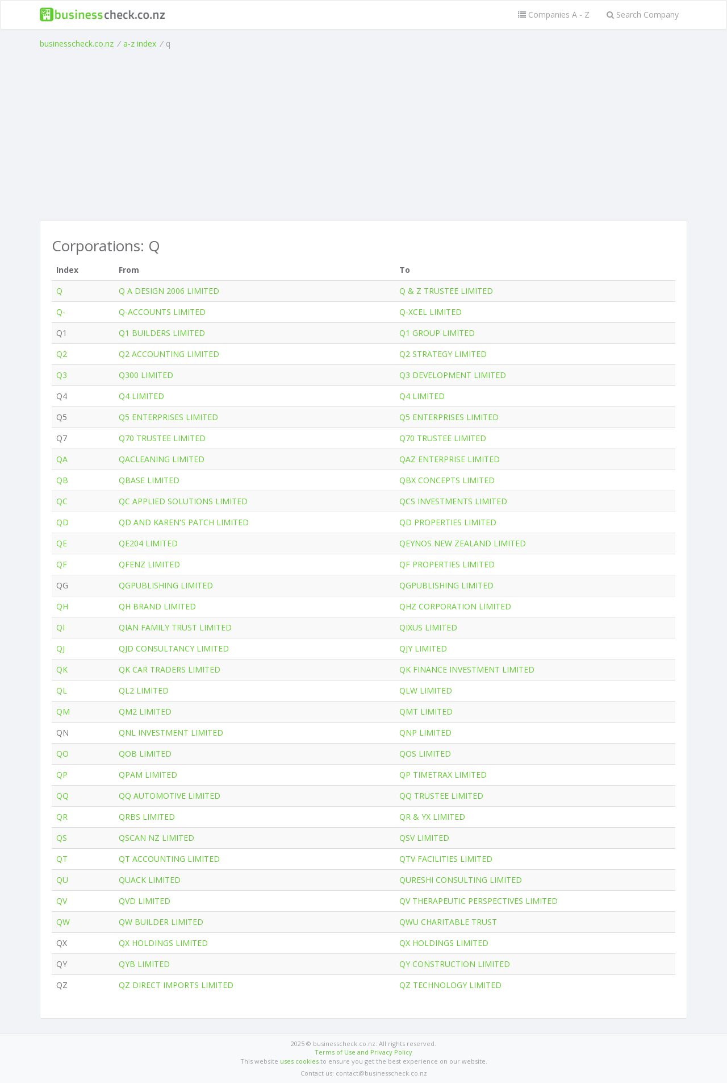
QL (61, 690)
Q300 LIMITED (146, 375)
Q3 (61, 375)
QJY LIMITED (423, 648)
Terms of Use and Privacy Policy (363, 1052)
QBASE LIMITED (149, 480)
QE (61, 543)
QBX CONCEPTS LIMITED (447, 480)
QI (60, 627)
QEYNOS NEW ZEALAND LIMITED (462, 543)
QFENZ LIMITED (149, 564)
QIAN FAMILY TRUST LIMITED (175, 627)
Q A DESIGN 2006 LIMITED (169, 290)
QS (61, 837)
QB (62, 480)
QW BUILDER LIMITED (161, 921)
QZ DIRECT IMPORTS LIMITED (176, 985)
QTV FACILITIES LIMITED (445, 858)
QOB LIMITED (145, 753)
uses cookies (299, 1061)
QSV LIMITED (424, 837)
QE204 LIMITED (148, 543)
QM (63, 711)
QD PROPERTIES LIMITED (447, 522)
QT (62, 858)
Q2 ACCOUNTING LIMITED (169, 353)
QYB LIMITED (144, 963)
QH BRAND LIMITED (157, 606)
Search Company (643, 14)
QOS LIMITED (425, 753)
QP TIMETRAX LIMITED (443, 774)
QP (62, 774)
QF (61, 564)
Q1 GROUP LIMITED (437, 332)
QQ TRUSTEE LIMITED (441, 795)
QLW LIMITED (425, 690)
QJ (60, 648)
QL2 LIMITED (144, 690)
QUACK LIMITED (150, 879)
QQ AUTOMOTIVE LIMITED (169, 795)
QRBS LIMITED (147, 816)
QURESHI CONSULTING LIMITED (460, 879)
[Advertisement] (363, 134)
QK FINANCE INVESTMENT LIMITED (466, 669)
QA (62, 459)
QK (62, 669)
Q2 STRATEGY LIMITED (443, 353)
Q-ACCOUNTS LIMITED (162, 311)
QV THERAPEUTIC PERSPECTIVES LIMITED (478, 900)
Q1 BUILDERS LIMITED (162, 332)
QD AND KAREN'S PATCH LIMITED (184, 522)
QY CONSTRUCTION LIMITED (454, 963)
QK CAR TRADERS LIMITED (169, 669)
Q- (60, 311)
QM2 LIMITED (145, 711)
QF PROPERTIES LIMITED (447, 564)
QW (63, 921)
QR (62, 816)
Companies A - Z (554, 14)
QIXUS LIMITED (428, 627)
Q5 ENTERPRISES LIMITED (168, 417)
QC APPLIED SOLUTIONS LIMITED (183, 501)
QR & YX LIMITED (432, 816)
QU (62, 879)
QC (62, 501)
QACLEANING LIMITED (161, 459)
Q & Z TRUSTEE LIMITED (446, 290)
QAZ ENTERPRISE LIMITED (449, 459)
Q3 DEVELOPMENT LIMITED (452, 375)
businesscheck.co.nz (77, 43)
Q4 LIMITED (141, 396)
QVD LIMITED (144, 900)
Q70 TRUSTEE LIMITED (162, 438)
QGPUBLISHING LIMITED (166, 585)
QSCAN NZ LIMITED (156, 837)
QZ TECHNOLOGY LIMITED (450, 985)
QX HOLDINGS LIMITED (163, 942)
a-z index (139, 43)
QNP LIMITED (425, 732)
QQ (62, 795)
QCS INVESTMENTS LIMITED (453, 501)
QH (62, 606)
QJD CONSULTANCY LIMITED (174, 648)
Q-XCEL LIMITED (430, 311)
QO (62, 753)
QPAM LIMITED (148, 774)
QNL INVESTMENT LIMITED (171, 732)
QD (62, 522)
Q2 (61, 353)
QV (61, 900)
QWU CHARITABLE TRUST (448, 921)
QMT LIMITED (426, 711)
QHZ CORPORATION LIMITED (455, 606)
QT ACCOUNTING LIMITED (169, 858)
